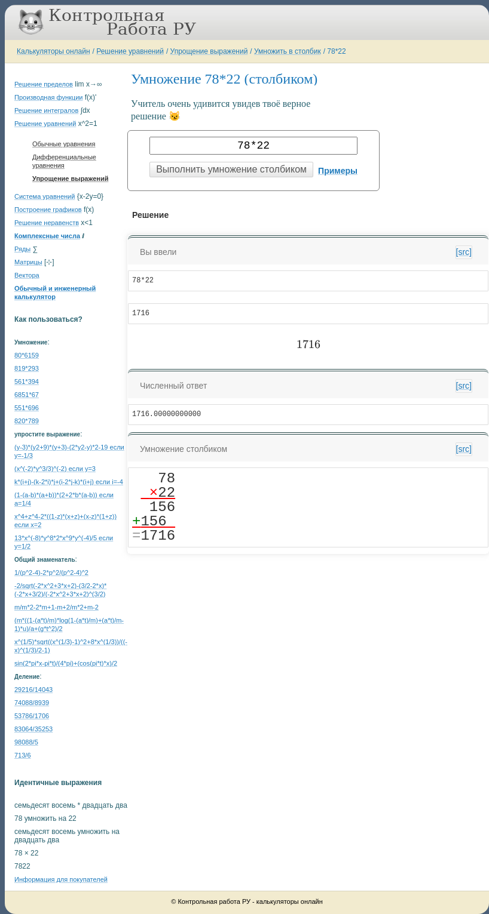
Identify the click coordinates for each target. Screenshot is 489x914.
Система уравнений (44, 196)
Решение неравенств (46, 222)
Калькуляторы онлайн (53, 51)
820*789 (26, 420)
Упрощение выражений (209, 51)
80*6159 (26, 355)
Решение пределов (43, 84)
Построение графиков (48, 209)
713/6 (22, 755)
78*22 (336, 51)
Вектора (26, 275)
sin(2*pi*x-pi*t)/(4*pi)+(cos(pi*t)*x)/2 (65, 663)
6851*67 (26, 394)
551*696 (26, 407)
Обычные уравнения (63, 143)
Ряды (22, 249)
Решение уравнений (130, 51)
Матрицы (28, 262)
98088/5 (26, 742)
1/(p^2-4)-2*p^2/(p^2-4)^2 (51, 572)
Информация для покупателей (61, 879)
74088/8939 (31, 702)
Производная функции (48, 97)
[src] (464, 252)
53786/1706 (31, 715)
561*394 (26, 381)
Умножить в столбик (287, 51)
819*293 (26, 368)
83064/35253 (33, 729)
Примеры (337, 171)
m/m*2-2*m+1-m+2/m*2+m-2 (56, 607)
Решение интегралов (46, 110)
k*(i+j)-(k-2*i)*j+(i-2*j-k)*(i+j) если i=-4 (68, 481)
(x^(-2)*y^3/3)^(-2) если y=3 (55, 468)
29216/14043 (33, 689)
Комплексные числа (47, 235)
